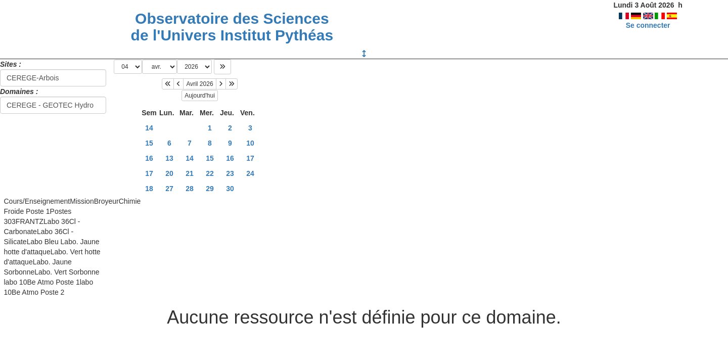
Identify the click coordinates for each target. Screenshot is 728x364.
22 (210, 173)
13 (169, 158)
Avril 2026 (199, 83)
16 (149, 158)
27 (169, 189)
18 (149, 189)
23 (230, 173)
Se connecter (648, 25)
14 (149, 128)
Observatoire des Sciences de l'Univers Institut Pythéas (232, 26)
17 (250, 158)
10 (250, 143)
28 (190, 189)
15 (149, 143)
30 (230, 189)
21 (190, 173)
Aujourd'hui (200, 95)
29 (210, 189)
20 (169, 173)
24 (250, 173)
